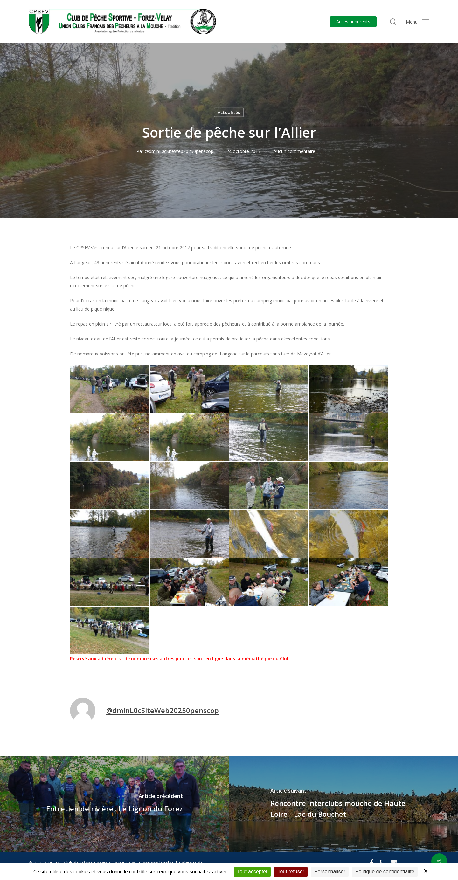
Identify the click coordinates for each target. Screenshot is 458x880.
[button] (417, 21)
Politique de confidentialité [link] (384, 871)
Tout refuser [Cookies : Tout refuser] (290, 871)
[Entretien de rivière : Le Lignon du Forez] (114, 804)
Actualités (229, 112)
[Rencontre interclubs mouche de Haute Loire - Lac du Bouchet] (343, 804)
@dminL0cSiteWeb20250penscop (179, 151)
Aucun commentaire (294, 151)
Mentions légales (156, 863)
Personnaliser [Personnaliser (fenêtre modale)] (329, 871)
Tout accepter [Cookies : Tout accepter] (252, 871)
